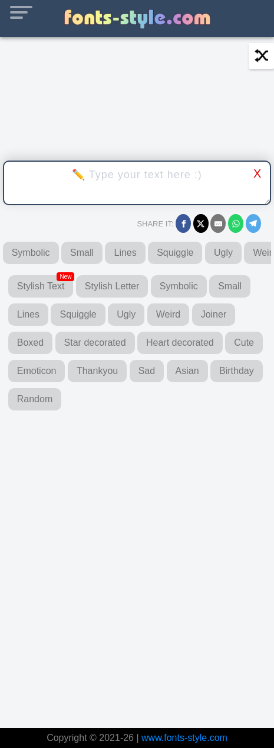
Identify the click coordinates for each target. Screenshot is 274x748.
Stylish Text (45, 283)
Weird (168, 314)
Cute (244, 343)
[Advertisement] (137, 563)
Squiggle (175, 253)
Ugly (223, 253)
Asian (187, 371)
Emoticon (37, 371)
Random (34, 399)
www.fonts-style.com (184, 738)
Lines (125, 253)
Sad (146, 371)
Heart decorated (180, 343)
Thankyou (97, 371)
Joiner (214, 314)
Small (82, 253)
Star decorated (95, 343)
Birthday (236, 371)
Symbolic (31, 253)
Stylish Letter (112, 286)
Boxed (30, 343)
